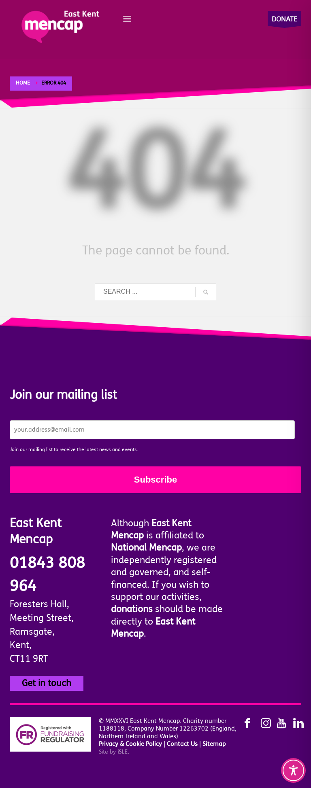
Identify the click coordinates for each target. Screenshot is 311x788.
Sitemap (214, 744)
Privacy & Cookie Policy (130, 744)
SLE (123, 751)
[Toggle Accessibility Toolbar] (293, 770)
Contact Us (182, 744)
